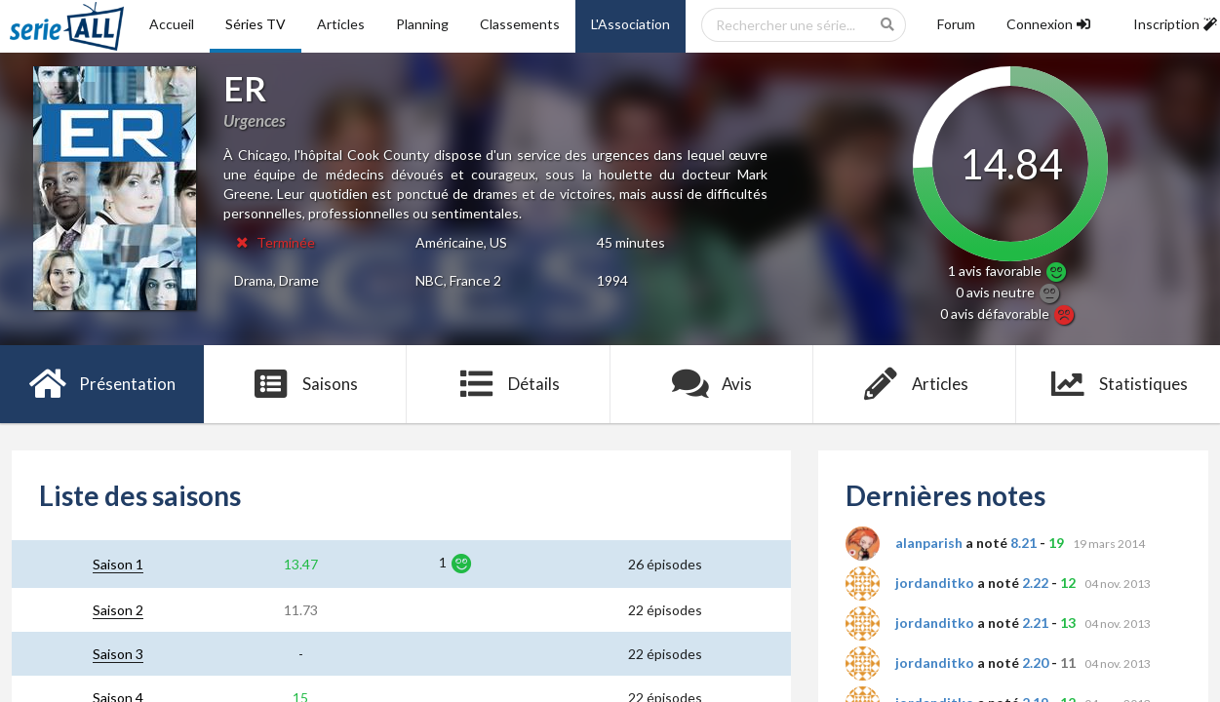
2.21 (1035, 622)
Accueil (171, 24)
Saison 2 (118, 610)
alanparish (929, 542)
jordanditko (934, 582)
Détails (508, 384)
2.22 (1035, 582)
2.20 (1035, 662)
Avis (711, 384)
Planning (422, 24)
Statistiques (1118, 384)
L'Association (630, 24)
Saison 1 (118, 564)
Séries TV (255, 24)
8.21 (1023, 542)
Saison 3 (118, 653)
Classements (520, 24)
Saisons (305, 384)
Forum (956, 24)
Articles (341, 24)
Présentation (102, 384)
